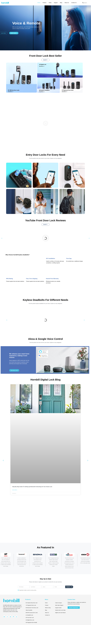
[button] (45, 123)
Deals (50, 2)
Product (44, 2)
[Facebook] (7, 616)
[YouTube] (4, 616)
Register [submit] (69, 586)
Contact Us (73, 2)
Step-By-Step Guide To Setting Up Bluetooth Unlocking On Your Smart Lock (32, 486)
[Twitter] (10, 616)
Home (38, 2)
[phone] (47, 586)
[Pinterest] (13, 616)
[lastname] (35, 586)
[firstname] (23, 586)
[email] (59, 586)
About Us (67, 2)
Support (56, 2)
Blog (61, 2)
